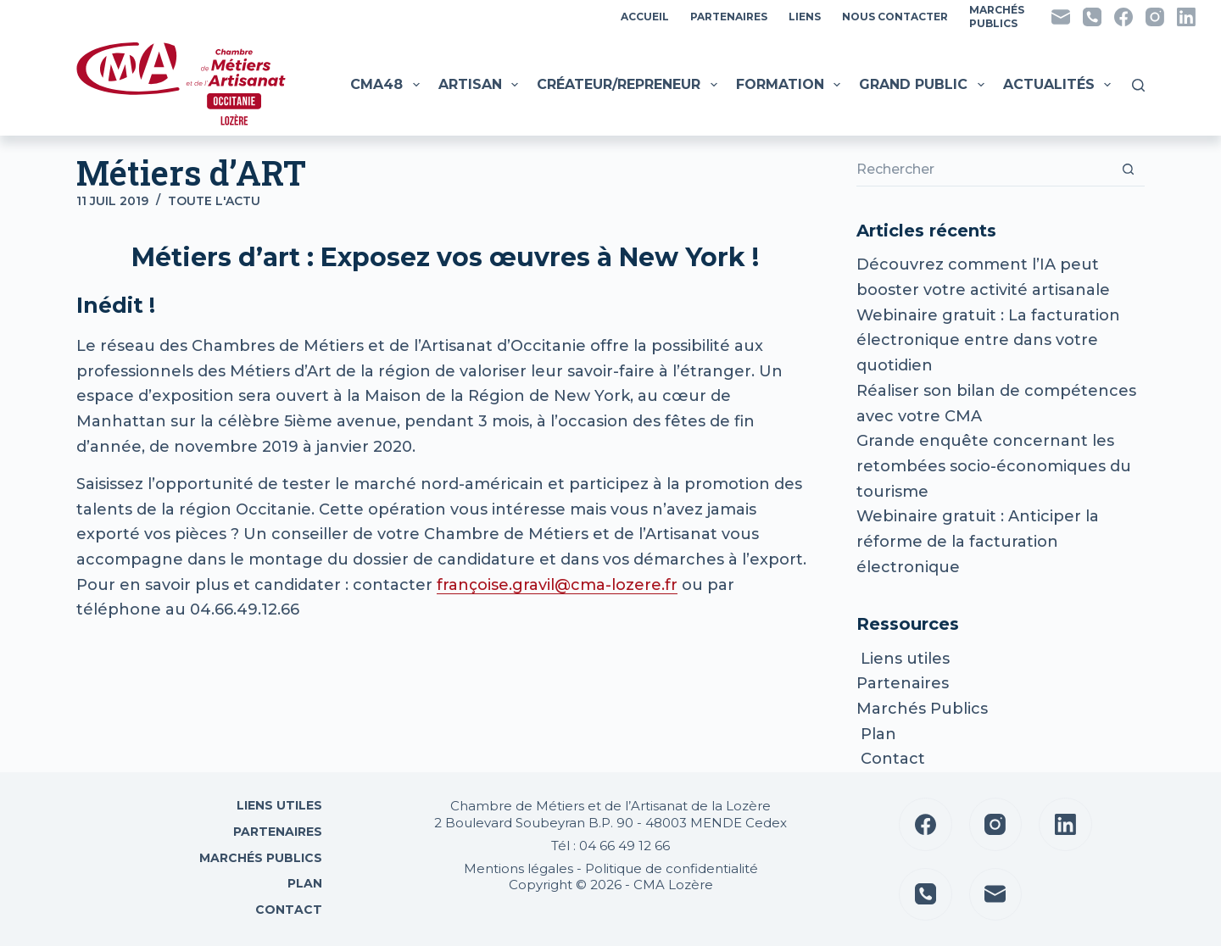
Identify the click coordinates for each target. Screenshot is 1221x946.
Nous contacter (895, 16)
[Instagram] (1155, 17)
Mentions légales (518, 868)
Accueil (645, 16)
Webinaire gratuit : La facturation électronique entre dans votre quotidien (988, 340)
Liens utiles (903, 658)
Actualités (1059, 85)
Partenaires (728, 16)
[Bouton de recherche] (1128, 169)
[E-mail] (1060, 17)
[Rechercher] (1138, 85)
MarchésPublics (996, 16)
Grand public (923, 85)
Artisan (480, 85)
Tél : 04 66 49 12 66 (610, 845)
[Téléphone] (1092, 17)
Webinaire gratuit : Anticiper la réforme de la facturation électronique (977, 541)
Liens (805, 16)
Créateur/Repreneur (629, 85)
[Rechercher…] (983, 169)
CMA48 (386, 85)
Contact (890, 758)
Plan (876, 734)
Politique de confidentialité (671, 868)
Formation (790, 85)
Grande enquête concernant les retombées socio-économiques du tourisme (993, 465)
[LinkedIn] (1186, 17)
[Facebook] (1123, 17)
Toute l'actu (214, 201)
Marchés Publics (922, 708)
